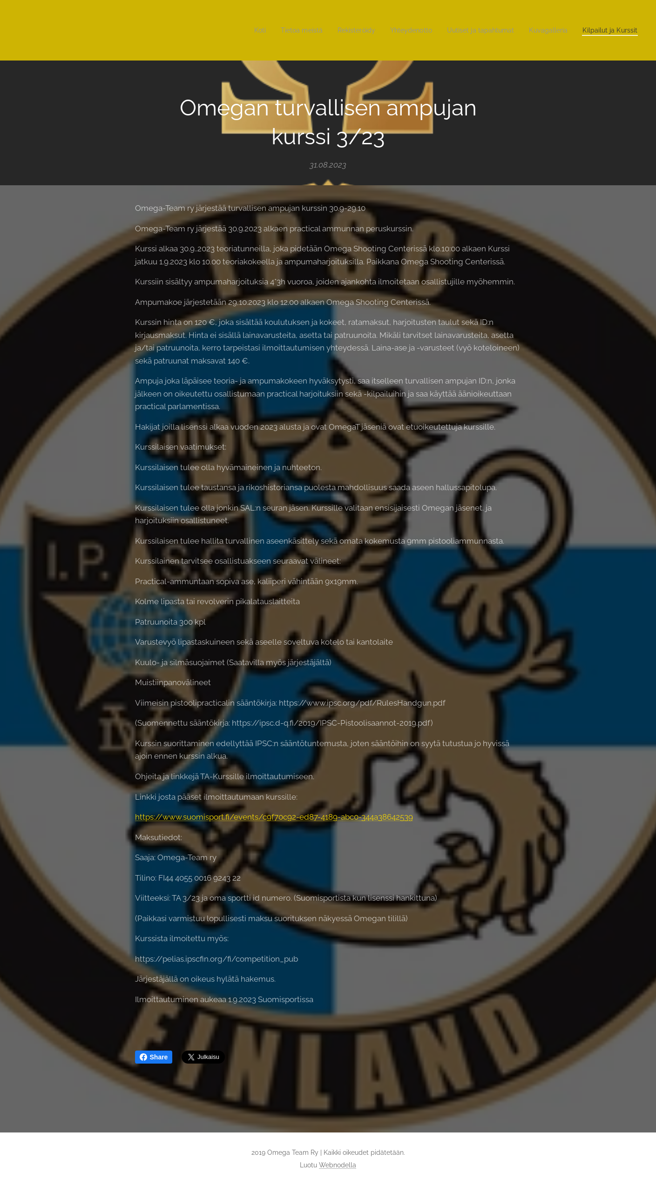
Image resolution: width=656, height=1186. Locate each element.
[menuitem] (235, 30)
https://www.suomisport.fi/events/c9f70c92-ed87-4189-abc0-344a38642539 (274, 817)
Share (154, 1057)
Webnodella (337, 1165)
